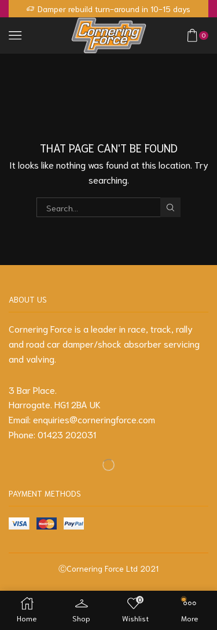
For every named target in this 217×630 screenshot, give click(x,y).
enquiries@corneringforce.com (94, 419)
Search (170, 207)
